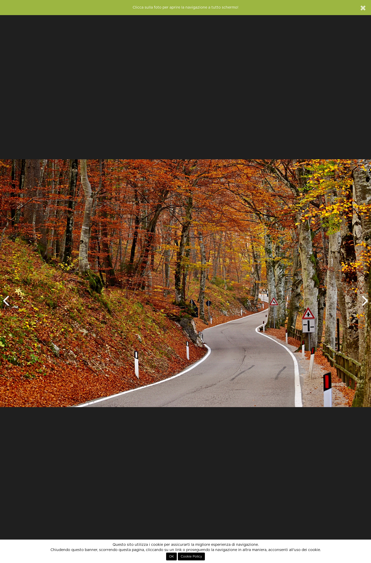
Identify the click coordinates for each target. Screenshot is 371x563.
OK (171, 556)
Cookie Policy (191, 556)
